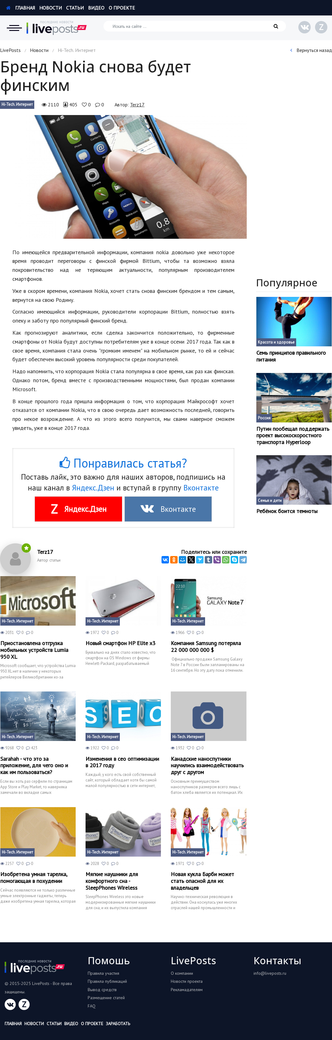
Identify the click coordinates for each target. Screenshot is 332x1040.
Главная (20, 8)
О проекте (122, 8)
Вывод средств (102, 989)
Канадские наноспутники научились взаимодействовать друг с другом (207, 765)
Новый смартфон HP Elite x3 (120, 643)
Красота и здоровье (276, 342)
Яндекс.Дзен (93, 488)
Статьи (75, 8)
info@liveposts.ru (270, 973)
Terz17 (137, 104)
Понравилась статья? (123, 463)
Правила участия (103, 973)
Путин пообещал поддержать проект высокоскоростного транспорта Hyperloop (292, 436)
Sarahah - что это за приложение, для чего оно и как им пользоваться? (34, 765)
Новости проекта (187, 981)
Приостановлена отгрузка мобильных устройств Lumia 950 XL (34, 650)
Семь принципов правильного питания (291, 356)
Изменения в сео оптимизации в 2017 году (122, 762)
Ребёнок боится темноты (286, 511)
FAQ (91, 1006)
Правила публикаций (107, 981)
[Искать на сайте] (194, 26)
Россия (264, 418)
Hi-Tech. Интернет (17, 104)
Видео (96, 8)
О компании (182, 973)
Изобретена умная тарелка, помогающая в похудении (33, 877)
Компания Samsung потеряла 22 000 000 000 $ (206, 646)
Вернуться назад (311, 50)
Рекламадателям (187, 989)
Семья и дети (270, 500)
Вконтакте (201, 488)
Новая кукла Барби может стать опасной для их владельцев (202, 881)
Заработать (118, 1023)
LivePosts (10, 50)
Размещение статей (106, 997)
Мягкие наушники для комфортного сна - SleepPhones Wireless (112, 881)
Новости (50, 8)
